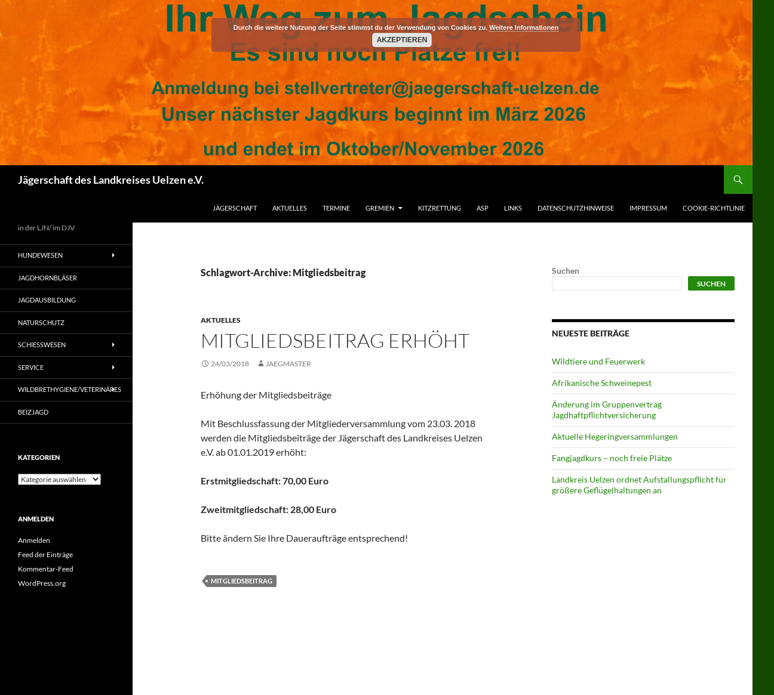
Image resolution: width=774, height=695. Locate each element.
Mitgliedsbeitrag (241, 581)
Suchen (565, 270)
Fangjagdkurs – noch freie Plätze (612, 458)
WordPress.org (42, 583)
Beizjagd (33, 412)
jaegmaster (288, 363)
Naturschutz (41, 322)
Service (31, 367)
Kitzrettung (439, 208)
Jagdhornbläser (47, 278)
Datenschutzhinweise (576, 208)
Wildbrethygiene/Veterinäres (69, 389)
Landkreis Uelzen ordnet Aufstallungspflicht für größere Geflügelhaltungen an (639, 484)
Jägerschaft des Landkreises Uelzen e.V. (111, 179)
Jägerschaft (235, 208)
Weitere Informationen (523, 27)
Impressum (648, 208)
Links (513, 208)
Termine (336, 208)
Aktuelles (289, 208)
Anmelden (34, 540)
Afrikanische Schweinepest (602, 383)
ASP (483, 208)
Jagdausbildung (47, 300)
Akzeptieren (402, 40)
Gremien (380, 208)
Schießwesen (42, 344)
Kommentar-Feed (45, 568)
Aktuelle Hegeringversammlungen (615, 436)
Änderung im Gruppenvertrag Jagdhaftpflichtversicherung (607, 409)
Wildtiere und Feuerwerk (598, 361)
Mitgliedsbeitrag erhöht (335, 340)
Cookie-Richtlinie (714, 208)
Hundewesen (40, 255)
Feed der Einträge (45, 554)
